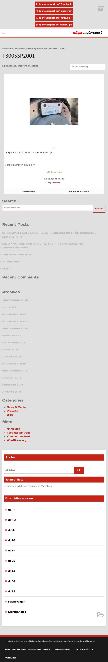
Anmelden (13, 428)
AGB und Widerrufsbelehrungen (27, 649)
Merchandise (17, 612)
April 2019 (10, 349)
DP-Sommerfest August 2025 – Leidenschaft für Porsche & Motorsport (49, 234)
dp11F (12, 509)
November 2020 (14, 321)
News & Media (16, 407)
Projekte (12, 411)
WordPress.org (17, 440)
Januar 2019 (11, 356)
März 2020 (10, 335)
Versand (56, 183)
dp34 (11, 550)
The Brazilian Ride (17, 254)
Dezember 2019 (13, 342)
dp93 (11, 591)
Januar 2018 (11, 391)
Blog (10, 414)
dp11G (12, 520)
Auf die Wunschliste (79, 191)
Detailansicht (29, 191)
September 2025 (15, 300)
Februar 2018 (12, 384)
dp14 (11, 530)
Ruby (6, 268)
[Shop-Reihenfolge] (88, 67)
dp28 (11, 540)
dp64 (11, 581)
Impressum (62, 649)
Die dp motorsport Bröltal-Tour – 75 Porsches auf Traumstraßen (43, 245)
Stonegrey (10, 261)
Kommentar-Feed (18, 436)
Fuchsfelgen (16, 601)
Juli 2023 (9, 307)
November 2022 (14, 314)
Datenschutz (84, 649)
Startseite (7, 48)
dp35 (11, 560)
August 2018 (11, 377)
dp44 (11, 571)
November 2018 (14, 363)
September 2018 (14, 370)
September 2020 (15, 328)
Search (99, 208)
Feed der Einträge (18, 432)
